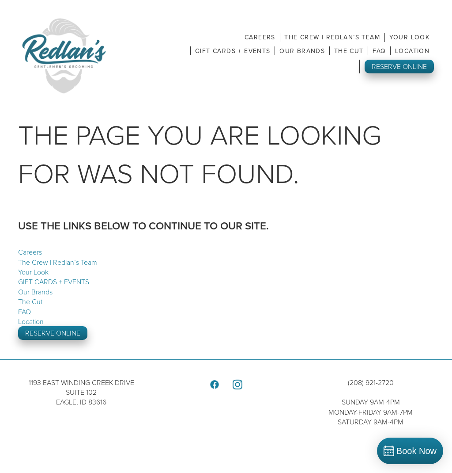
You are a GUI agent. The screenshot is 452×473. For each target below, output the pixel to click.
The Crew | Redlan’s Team (332, 37)
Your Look (409, 37)
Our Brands (302, 51)
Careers (260, 37)
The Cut (349, 51)
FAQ (379, 51)
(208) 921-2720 (371, 382)
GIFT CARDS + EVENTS (233, 51)
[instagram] (237, 385)
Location (412, 51)
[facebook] (214, 385)
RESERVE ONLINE (399, 66)
